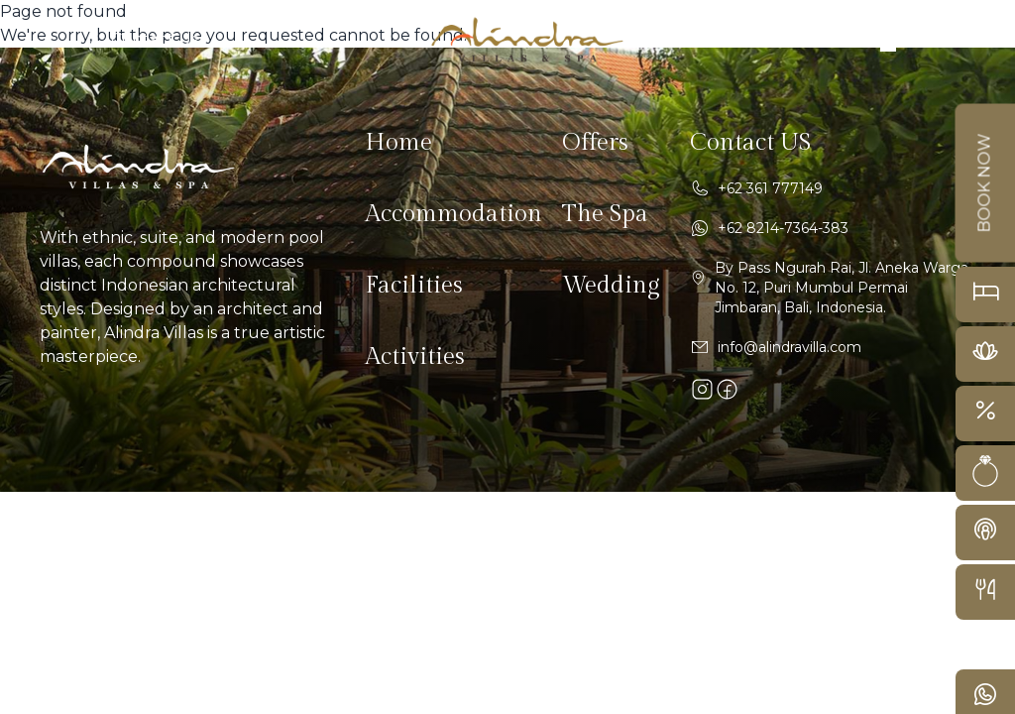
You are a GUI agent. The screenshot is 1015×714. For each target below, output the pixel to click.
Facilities (414, 285)
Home (398, 143)
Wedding (611, 285)
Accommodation (453, 214)
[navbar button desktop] (880, 40)
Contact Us (154, 39)
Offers (595, 143)
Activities (415, 357)
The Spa (605, 214)
